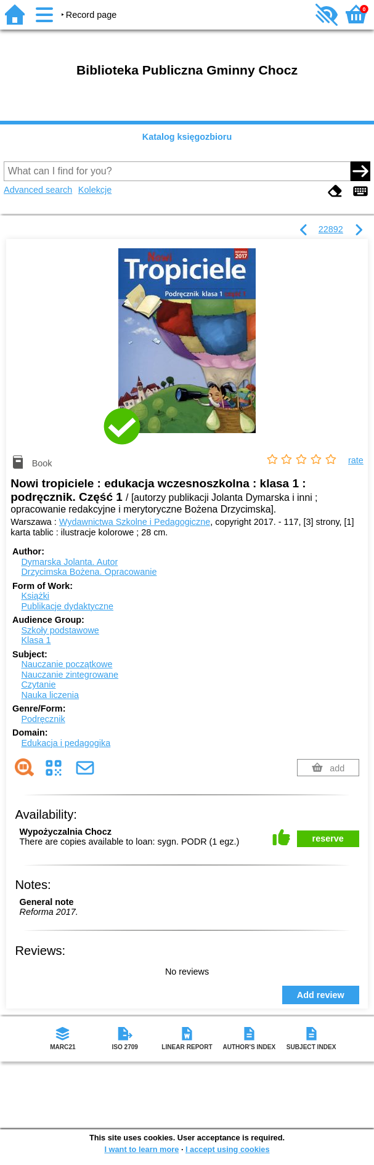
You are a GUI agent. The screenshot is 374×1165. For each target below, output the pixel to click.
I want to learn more (141, 1149)
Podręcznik (43, 719)
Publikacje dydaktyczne (67, 606)
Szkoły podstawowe (60, 630)
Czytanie (38, 684)
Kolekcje (95, 190)
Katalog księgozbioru (187, 137)
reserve (328, 838)
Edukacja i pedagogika (65, 743)
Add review (320, 995)
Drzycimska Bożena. (89, 572)
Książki (35, 596)
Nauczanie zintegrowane (69, 675)
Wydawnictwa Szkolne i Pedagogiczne (134, 522)
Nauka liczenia (50, 695)
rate (356, 460)
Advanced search (38, 190)
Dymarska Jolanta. (69, 562)
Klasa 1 (36, 640)
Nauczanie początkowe (66, 664)
